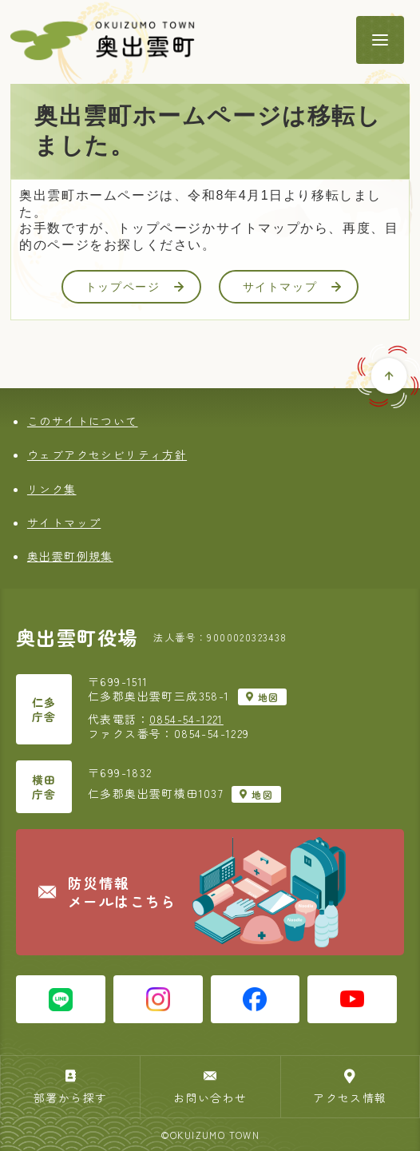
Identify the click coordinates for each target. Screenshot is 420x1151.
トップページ (134, 286)
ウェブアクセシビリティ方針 (107, 454)
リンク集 (52, 489)
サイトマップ (292, 286)
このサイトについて (82, 421)
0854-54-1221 (186, 719)
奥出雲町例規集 (70, 556)
